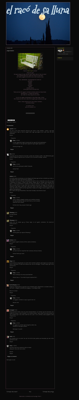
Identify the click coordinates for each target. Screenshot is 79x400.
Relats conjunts (12, 122)
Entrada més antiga (48, 392)
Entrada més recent (12, 392)
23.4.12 (18, 285)
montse (11, 240)
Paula (14, 140)
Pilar (11, 154)
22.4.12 (14, 129)
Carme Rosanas (13, 285)
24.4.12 (18, 140)
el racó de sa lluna (37, 10)
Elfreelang (12, 212)
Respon (11, 135)
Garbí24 (11, 129)
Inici (30, 392)
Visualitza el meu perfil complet (63, 54)
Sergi (11, 261)
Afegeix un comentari (12, 356)
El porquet (12, 310)
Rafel (11, 336)
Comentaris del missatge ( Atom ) (33, 396)
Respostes (13, 138)
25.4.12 (15, 346)
